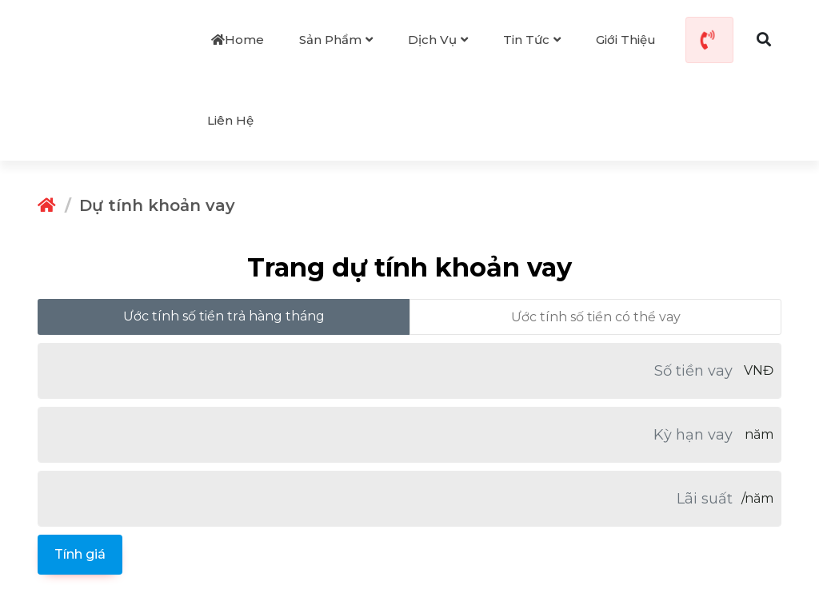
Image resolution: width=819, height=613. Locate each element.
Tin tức (532, 39)
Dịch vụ (438, 39)
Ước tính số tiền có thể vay (596, 316)
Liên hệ (230, 120)
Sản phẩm (336, 39)
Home (237, 39)
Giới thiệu (626, 39)
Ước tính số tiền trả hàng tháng (224, 316)
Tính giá (80, 554)
